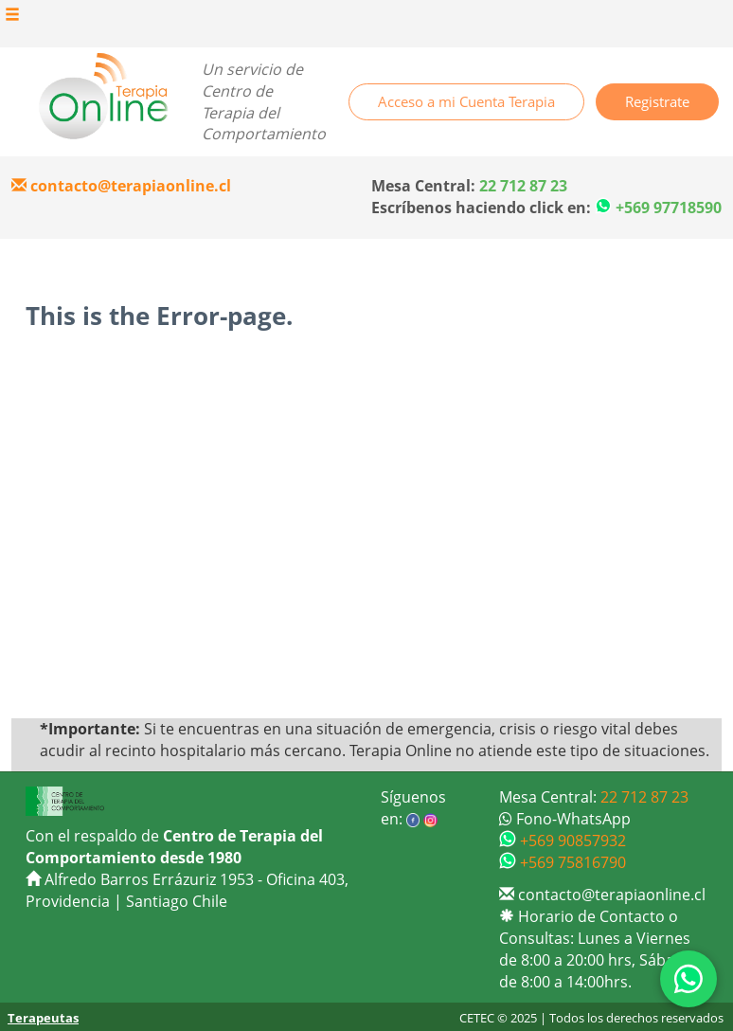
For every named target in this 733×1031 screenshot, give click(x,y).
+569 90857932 (562, 840)
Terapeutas (43, 1017)
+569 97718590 (669, 207)
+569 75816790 (562, 862)
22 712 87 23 (644, 797)
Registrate (657, 101)
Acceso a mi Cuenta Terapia (466, 101)
